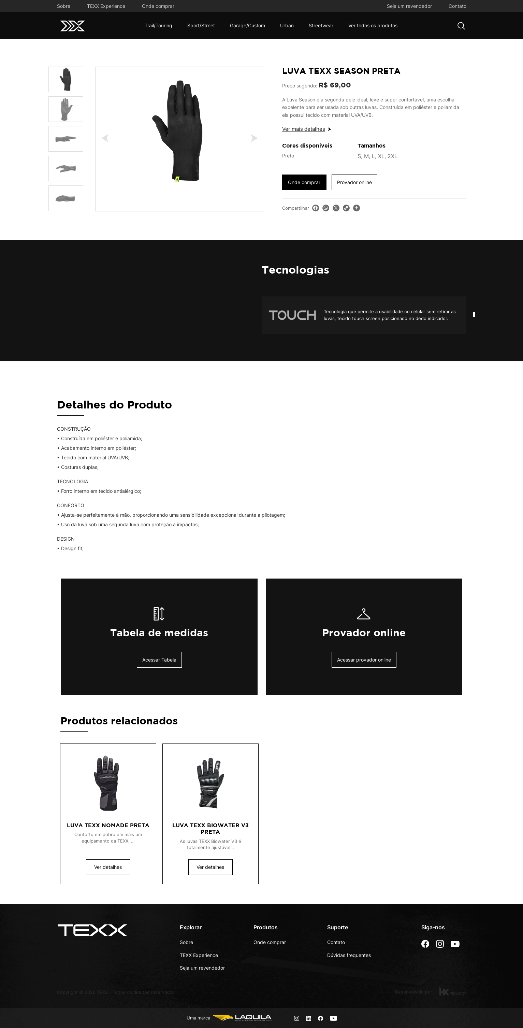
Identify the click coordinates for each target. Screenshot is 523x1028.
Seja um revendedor (409, 6)
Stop (463, 342)
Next (251, 138)
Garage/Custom (247, 25)
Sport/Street (201, 25)
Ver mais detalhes (303, 129)
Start (458, 342)
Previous (108, 138)
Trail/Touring (158, 25)
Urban (287, 25)
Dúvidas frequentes (349, 955)
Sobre (63, 6)
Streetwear (321, 25)
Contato (457, 6)
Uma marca (230, 1018)
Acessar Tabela (159, 660)
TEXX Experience (106, 6)
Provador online (354, 182)
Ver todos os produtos (372, 25)
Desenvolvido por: (430, 992)
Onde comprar (158, 6)
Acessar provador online (364, 660)
